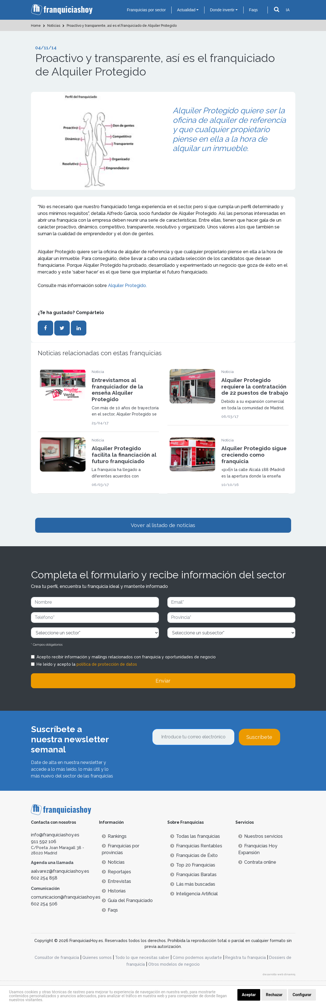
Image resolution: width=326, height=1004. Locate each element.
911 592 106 (43, 841)
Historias (114, 891)
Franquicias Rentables (196, 845)
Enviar (163, 681)
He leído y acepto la (87, 664)
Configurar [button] (302, 994)
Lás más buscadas (192, 884)
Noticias (113, 862)
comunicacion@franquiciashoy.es (65, 897)
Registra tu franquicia (245, 957)
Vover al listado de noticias (163, 525)
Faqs (253, 10)
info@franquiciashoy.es (55, 835)
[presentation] (195, 761)
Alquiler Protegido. (127, 285)
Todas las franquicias (195, 836)
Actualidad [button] (186, 10)
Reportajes (116, 871)
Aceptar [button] (249, 994)
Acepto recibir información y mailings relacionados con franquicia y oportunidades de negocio (126, 657)
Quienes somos (97, 957)
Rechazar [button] (274, 994)
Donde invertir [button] (222, 10)
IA (287, 10)
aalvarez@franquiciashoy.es (60, 871)
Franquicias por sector (146, 10)
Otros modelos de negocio (174, 964)
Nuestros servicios (260, 836)
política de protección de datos (107, 664)
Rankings (114, 836)
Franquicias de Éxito (194, 855)
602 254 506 (44, 904)
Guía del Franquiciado (127, 900)
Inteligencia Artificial (194, 893)
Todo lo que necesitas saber (142, 957)
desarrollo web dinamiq (279, 974)
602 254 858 (44, 878)
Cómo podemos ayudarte (197, 957)
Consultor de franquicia (57, 957)
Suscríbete (259, 737)
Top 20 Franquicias (192, 865)
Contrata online (257, 862)
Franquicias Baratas (193, 874)
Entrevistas (116, 881)
